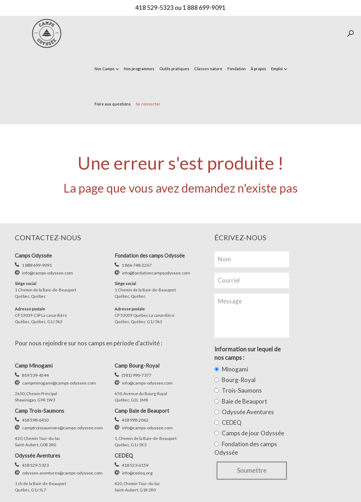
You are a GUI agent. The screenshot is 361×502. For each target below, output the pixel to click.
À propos (258, 68)
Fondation (236, 68)
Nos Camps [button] (106, 68)
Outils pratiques (174, 68)
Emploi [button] (279, 68)
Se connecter (148, 104)
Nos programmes (139, 68)
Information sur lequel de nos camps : (247, 353)
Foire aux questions (112, 104)
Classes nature (208, 68)
